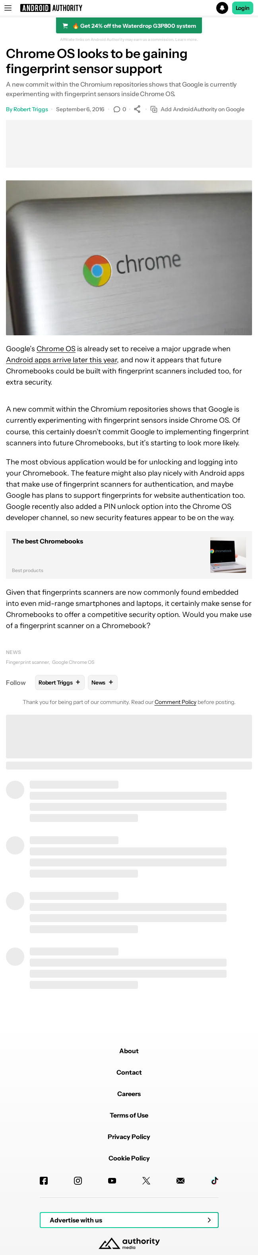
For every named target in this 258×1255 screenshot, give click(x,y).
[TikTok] (215, 1181)
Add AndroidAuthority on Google (197, 109)
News (13, 652)
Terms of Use (129, 1115)
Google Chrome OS (73, 662)
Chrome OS (56, 348)
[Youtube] (112, 1181)
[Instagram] (78, 1181)
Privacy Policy (129, 1137)
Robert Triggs (31, 109)
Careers (129, 1094)
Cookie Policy (129, 1158)
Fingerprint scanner (27, 662)
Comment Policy (175, 702)
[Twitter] (146, 1181)
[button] (129, 8)
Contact (129, 1072)
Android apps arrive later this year (61, 360)
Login (243, 8)
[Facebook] (44, 1181)
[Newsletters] (180, 1181)
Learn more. (186, 39)
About (129, 1051)
